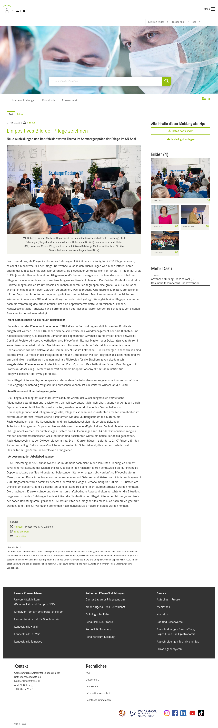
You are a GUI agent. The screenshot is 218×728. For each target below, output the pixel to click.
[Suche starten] (166, 81)
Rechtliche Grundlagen (98, 700)
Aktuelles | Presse (168, 599)
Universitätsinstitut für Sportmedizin (37, 619)
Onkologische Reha (97, 614)
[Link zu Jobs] (196, 22)
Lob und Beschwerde (170, 622)
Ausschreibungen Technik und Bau (178, 641)
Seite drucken (21, 531)
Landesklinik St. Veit (27, 634)
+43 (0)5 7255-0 (23, 689)
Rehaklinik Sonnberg (98, 629)
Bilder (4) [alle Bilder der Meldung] (159, 154)
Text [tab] (11, 114)
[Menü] (209, 9)
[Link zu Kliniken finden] (158, 22)
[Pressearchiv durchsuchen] (110, 81)
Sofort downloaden (180, 131)
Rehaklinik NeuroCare (99, 622)
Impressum (92, 686)
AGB (88, 672)
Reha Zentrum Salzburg (100, 636)
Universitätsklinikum (27, 599)
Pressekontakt (70, 100)
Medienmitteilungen (23, 100)
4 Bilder (30, 122)
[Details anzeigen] (207, 200)
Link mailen (20, 536)
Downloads (48, 100)
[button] (206, 99)
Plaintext (18, 526)
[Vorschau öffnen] (74, 189)
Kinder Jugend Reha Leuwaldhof (105, 607)
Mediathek (163, 607)
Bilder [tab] (20, 114)
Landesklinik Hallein (26, 626)
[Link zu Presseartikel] (180, 22)
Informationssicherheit (98, 693)
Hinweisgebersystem (170, 649)
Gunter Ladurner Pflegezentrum (105, 599)
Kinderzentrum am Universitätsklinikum (38, 611)
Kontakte (162, 614)
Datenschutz (92, 679)
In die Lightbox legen (180, 139)
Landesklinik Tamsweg (28, 641)
